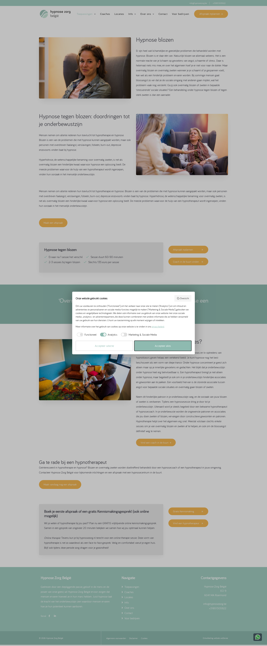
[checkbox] (86, 335)
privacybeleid (158, 326)
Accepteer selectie (104, 346)
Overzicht (183, 298)
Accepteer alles (163, 346)
